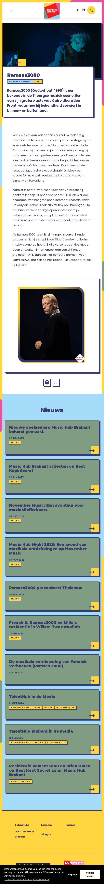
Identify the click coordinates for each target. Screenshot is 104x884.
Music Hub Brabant (20, 82)
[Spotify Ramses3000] (46, 383)
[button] (78, 10)
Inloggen (46, 835)
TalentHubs (22, 826)
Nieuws (70, 826)
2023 (38, 82)
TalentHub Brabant (52, 11)
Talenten (46, 826)
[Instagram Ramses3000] (56, 383)
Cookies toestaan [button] (90, 874)
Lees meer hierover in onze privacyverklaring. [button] (27, 879)
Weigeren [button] (72, 874)
